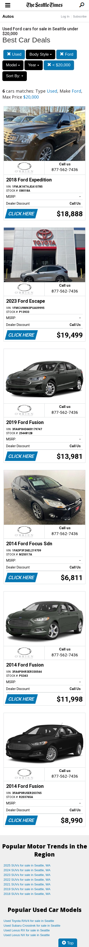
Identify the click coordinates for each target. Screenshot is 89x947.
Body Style (40, 54)
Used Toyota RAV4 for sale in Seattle (29, 921)
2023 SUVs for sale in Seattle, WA (27, 875)
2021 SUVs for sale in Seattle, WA (27, 884)
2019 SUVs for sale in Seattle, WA (27, 889)
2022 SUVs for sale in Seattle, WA (27, 879)
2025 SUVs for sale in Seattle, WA (27, 865)
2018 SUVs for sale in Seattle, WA (27, 894)
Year (33, 65)
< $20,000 (58, 65)
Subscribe (80, 16)
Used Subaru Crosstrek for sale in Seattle (32, 925)
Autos (8, 16)
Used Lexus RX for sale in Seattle (27, 930)
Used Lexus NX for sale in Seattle (27, 935)
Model (13, 65)
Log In (65, 16)
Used (14, 54)
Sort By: (14, 76)
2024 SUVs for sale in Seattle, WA (27, 870)
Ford (66, 54)
